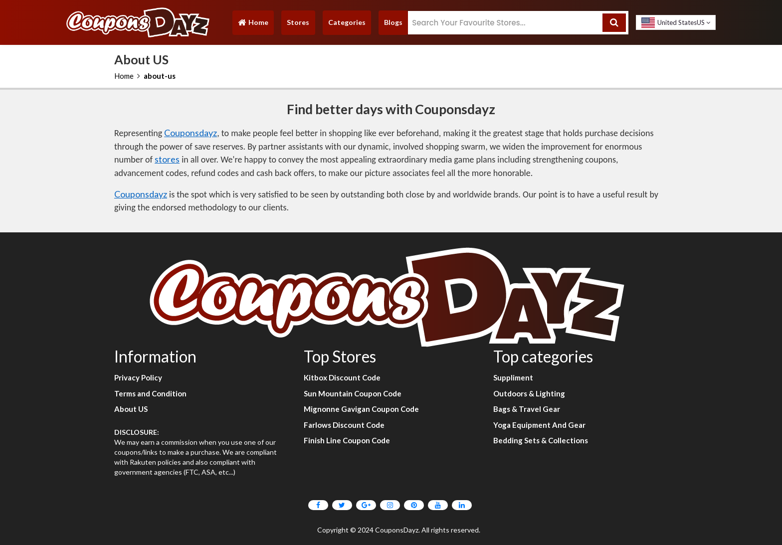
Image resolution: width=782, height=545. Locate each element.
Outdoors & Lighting (529, 393)
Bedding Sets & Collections (540, 440)
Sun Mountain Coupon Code (352, 393)
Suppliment (513, 377)
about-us (160, 75)
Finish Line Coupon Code (347, 440)
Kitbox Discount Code (342, 377)
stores (167, 159)
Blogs (393, 22)
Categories (347, 22)
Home (252, 24)
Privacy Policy (138, 377)
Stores (298, 22)
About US (131, 408)
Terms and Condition (150, 393)
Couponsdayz (190, 132)
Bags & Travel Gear (526, 408)
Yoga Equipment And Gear (539, 424)
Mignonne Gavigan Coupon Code (361, 408)
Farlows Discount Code (344, 424)
